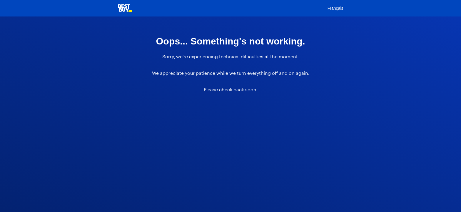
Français (335, 8)
